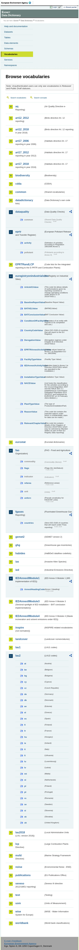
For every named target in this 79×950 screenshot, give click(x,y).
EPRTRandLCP (24, 264)
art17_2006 (22, 141)
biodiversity (22, 175)
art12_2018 (22, 129)
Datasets (8, 32)
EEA (17, 2)
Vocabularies (10, 54)
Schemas (8, 48)
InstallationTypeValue (34, 377)
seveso (19, 883)
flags (26, 468)
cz (25, 688)
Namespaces (10, 65)
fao (17, 450)
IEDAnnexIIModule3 (27, 601)
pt (25, 792)
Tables (7, 37)
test (17, 895)
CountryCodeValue (33, 330)
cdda (18, 183)
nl (25, 780)
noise (18, 867)
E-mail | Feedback (13, 941)
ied (17, 570)
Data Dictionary (27, 21)
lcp (17, 844)
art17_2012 (22, 152)
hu (25, 737)
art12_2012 (22, 118)
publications (23, 875)
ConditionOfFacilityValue (34, 321)
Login (55, 7)
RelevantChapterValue (34, 423)
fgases (19, 511)
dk (25, 700)
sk (25, 816)
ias (17, 561)
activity (27, 243)
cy (25, 682)
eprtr (18, 231)
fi (25, 725)
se (25, 804)
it (25, 749)
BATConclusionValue (34, 314)
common (20, 192)
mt (25, 774)
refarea (27, 483)
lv (25, 767)
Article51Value (31, 287)
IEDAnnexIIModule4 (27, 616)
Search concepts (40, 98)
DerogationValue (32, 340)
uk (25, 822)
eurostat (20, 442)
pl (25, 786)
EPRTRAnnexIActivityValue (34, 349)
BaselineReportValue (34, 302)
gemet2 (19, 536)
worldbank (21, 923)
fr (25, 731)
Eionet (16, 21)
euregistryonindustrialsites (29, 276)
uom (18, 903)
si (25, 810)
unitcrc (27, 498)
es (25, 718)
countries (29, 523)
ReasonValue (30, 411)
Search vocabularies (18, 98)
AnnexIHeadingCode (34, 589)
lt (25, 755)
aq (16, 106)
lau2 (18, 655)
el (25, 712)
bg (25, 675)
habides (20, 553)
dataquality (22, 211)
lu (25, 761)
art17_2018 (22, 164)
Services (8, 60)
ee (25, 706)
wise (18, 911)
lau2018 (20, 832)
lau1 (18, 647)
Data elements (11, 43)
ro (25, 798)
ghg (17, 545)
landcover (21, 639)
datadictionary (24, 200)
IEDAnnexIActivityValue (34, 365)
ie (25, 743)
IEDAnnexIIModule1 (27, 578)
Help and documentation (16, 26)
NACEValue (30, 383)
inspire (19, 627)
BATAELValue (31, 308)
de (25, 694)
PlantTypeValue (32, 404)
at (25, 663)
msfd (18, 855)
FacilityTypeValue (32, 359)
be (25, 670)
